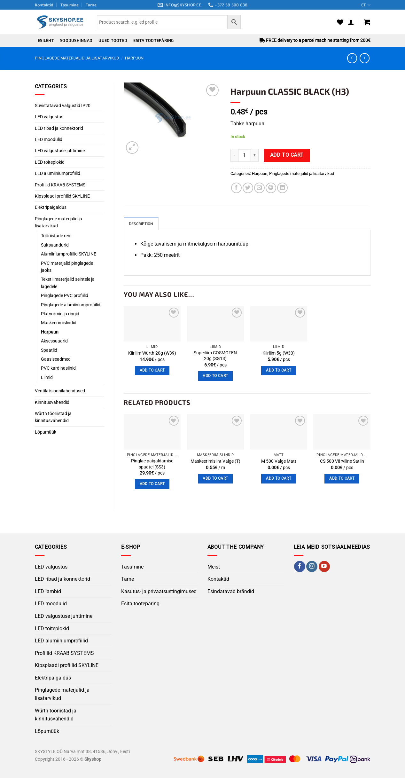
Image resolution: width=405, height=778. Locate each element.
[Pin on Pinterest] (271, 188)
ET (365, 5)
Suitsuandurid (55, 245)
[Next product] (352, 58)
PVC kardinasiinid (58, 368)
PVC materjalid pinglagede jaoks (67, 267)
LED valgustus (49, 116)
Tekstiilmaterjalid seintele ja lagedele (68, 283)
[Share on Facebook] (236, 188)
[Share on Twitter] (248, 188)
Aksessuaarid (54, 340)
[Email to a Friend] (259, 188)
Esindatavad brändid (230, 592)
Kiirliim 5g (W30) (278, 353)
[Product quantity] (244, 155)
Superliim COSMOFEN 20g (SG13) (215, 356)
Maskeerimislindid (58, 322)
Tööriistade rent (56, 235)
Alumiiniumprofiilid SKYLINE (68, 253)
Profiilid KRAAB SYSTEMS (60, 184)
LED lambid (48, 592)
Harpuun (134, 58)
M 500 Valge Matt (278, 461)
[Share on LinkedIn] (282, 188)
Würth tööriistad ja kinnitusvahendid (53, 417)
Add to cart (287, 155)
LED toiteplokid (50, 162)
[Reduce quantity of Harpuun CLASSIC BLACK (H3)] (234, 155)
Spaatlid (49, 350)
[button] (351, 22)
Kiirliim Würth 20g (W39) (152, 353)
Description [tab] (142, 223)
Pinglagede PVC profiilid (64, 295)
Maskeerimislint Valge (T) (215, 461)
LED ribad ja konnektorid (59, 128)
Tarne (91, 4)
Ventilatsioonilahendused (60, 390)
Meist (213, 567)
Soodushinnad (76, 40)
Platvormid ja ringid (60, 313)
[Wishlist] (340, 22)
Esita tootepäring (153, 40)
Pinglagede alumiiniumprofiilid (70, 304)
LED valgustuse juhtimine (60, 150)
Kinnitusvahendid (52, 402)
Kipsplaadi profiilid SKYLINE (62, 196)
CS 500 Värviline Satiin (342, 461)
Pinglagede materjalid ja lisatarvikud (77, 58)
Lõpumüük (45, 432)
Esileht (46, 40)
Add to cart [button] (152, 370)
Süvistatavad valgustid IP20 (62, 105)
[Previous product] (365, 58)
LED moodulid (48, 139)
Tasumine (69, 4)
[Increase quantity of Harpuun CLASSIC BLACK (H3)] (255, 155)
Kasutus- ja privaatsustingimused (159, 592)
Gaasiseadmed (56, 359)
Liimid (47, 377)
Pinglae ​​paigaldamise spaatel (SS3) (152, 464)
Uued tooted (112, 40)
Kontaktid (44, 4)
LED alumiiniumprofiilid (57, 173)
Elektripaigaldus (50, 207)
